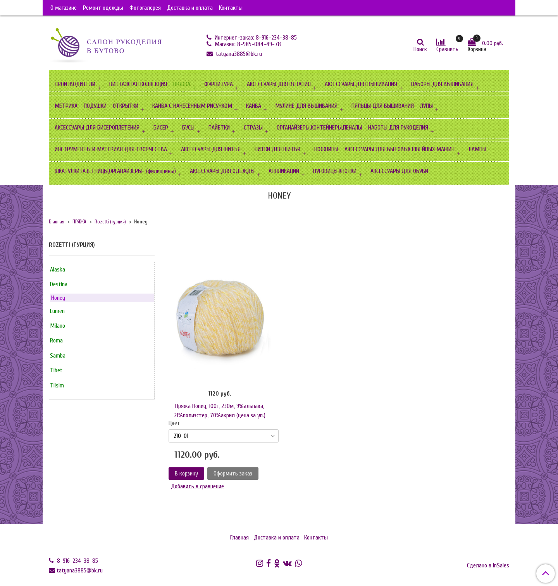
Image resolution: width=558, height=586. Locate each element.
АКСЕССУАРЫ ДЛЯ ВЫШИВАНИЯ (361, 84)
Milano (57, 325)
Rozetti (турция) (110, 222)
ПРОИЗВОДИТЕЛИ (75, 84)
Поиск (420, 49)
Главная (56, 222)
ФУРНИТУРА (218, 84)
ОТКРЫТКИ (125, 105)
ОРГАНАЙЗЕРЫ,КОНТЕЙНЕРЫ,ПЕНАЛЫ (319, 127)
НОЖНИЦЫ (326, 149)
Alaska (57, 269)
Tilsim (57, 385)
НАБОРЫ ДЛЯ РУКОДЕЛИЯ (398, 127)
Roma (56, 340)
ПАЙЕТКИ (219, 127)
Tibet (56, 370)
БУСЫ (188, 127)
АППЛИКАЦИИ (284, 171)
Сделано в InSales (488, 565)
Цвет (174, 423)
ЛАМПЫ (477, 149)
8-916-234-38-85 (76, 560)
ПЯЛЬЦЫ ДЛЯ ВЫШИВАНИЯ (382, 105)
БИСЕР (160, 127)
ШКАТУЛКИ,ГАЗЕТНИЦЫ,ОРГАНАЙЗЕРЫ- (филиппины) (115, 171)
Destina (58, 284)
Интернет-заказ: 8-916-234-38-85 (255, 37)
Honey (58, 297)
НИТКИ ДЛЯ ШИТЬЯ (277, 149)
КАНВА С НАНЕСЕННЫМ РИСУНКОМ (192, 105)
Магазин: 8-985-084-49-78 (247, 44)
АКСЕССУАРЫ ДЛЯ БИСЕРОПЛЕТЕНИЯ (97, 127)
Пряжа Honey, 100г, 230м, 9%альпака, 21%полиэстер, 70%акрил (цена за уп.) (219, 411)
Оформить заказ (233, 473)
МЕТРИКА (66, 105)
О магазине (63, 7)
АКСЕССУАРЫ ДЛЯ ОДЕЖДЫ (222, 171)
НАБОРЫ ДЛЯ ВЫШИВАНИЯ (442, 84)
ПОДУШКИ (95, 105)
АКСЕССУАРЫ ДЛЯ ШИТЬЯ (211, 149)
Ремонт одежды (103, 7)
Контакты (231, 7)
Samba (57, 355)
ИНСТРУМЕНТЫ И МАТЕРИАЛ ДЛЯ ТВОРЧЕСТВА (111, 149)
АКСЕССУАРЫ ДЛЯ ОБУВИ (399, 171)
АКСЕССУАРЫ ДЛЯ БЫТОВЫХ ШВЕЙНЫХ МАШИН (399, 149)
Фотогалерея (145, 7)
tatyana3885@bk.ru (238, 53)
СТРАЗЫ (253, 127)
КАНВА (253, 105)
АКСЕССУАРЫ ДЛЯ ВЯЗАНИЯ (279, 84)
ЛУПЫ (426, 105)
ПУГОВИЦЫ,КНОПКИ (334, 171)
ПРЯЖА (181, 84)
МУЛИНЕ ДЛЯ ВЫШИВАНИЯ (306, 105)
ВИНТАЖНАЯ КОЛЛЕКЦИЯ (138, 84)
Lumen (57, 311)
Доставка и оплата (190, 7)
